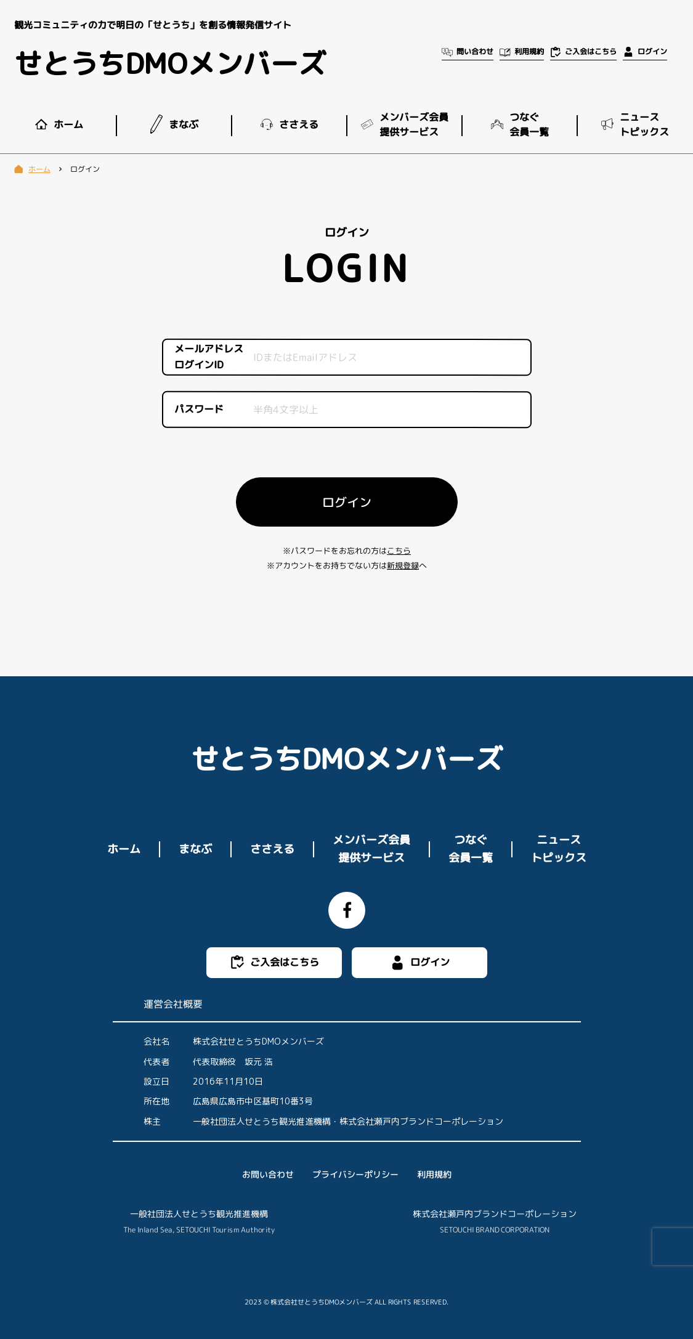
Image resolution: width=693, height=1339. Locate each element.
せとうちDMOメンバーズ (170, 63)
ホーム (123, 848)
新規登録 (402, 565)
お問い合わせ (267, 1174)
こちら (398, 550)
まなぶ (194, 848)
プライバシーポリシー (355, 1174)
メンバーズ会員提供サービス (371, 848)
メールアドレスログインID (208, 357)
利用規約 (433, 1174)
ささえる (271, 848)
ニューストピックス (558, 848)
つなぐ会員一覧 (470, 848)
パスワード (198, 409)
